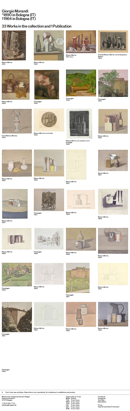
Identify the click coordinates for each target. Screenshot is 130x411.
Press (100, 405)
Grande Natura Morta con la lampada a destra (112, 55)
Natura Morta (7, 62)
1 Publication (61, 26)
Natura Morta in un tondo (43, 133)
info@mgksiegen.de (9, 405)
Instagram (102, 398)
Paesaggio (38, 102)
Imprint (101, 407)
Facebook (101, 397)
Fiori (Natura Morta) (9, 136)
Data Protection (113, 407)
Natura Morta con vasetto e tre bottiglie (78, 141)
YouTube (101, 400)
